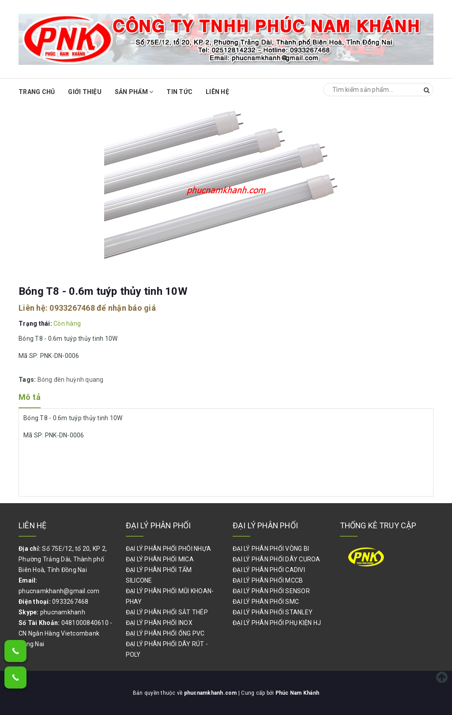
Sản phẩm (134, 91)
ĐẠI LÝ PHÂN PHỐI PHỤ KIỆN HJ (277, 622)
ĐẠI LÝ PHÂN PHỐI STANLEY (273, 612)
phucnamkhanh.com (211, 693)
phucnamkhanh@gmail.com (59, 591)
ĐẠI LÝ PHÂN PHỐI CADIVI (269, 569)
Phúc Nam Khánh (297, 693)
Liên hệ (217, 91)
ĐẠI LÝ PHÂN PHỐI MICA (160, 559)
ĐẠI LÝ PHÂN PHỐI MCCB (268, 580)
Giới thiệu (85, 91)
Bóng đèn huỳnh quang (71, 379)
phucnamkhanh (62, 612)
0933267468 (72, 307)
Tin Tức (179, 91)
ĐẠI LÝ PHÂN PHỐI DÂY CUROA (276, 559)
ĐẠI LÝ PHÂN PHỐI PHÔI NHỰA (168, 548)
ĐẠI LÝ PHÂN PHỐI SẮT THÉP (167, 612)
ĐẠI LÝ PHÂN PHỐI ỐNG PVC (165, 633)
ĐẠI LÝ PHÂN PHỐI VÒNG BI (271, 548)
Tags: (28, 379)
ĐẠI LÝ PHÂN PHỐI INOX (159, 622)
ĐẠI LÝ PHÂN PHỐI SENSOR (271, 591)
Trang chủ (37, 91)
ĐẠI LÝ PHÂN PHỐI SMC (266, 601)
